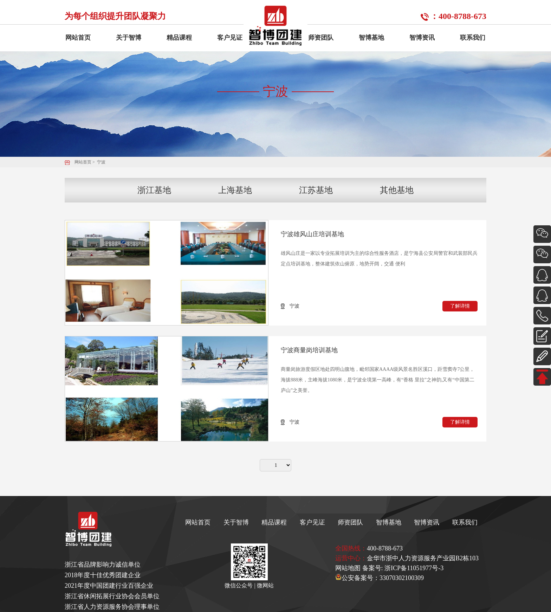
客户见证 (229, 37)
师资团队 (320, 37)
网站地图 (348, 568)
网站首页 (78, 37)
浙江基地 (154, 190)
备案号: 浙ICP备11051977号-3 (403, 568)
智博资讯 (422, 37)
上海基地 (235, 190)
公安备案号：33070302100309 (379, 577)
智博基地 (371, 37)
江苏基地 (316, 190)
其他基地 (397, 190)
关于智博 (128, 37)
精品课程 (179, 37)
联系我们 (472, 37)
